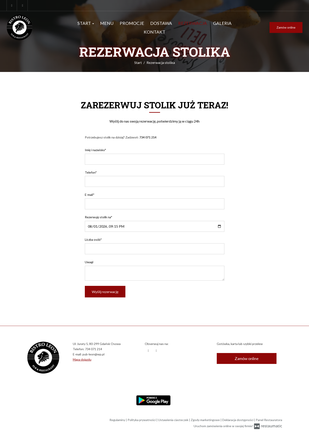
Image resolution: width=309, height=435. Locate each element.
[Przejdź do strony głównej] (33, 27)
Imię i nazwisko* (95, 150)
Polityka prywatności (142, 420)
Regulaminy (117, 420)
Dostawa (161, 23)
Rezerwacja (192, 23)
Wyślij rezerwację (105, 292)
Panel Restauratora (269, 420)
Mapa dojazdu (82, 359)
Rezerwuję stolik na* (98, 217)
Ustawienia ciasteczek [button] (173, 420)
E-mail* (89, 194)
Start (85, 23)
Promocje (132, 23)
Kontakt (154, 31)
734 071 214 (93, 349)
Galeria (222, 23)
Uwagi (89, 262)
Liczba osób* (93, 239)
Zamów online (286, 27)
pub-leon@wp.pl (93, 354)
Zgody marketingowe (205, 420)
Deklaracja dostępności (238, 420)
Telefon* (91, 172)
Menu (107, 23)
